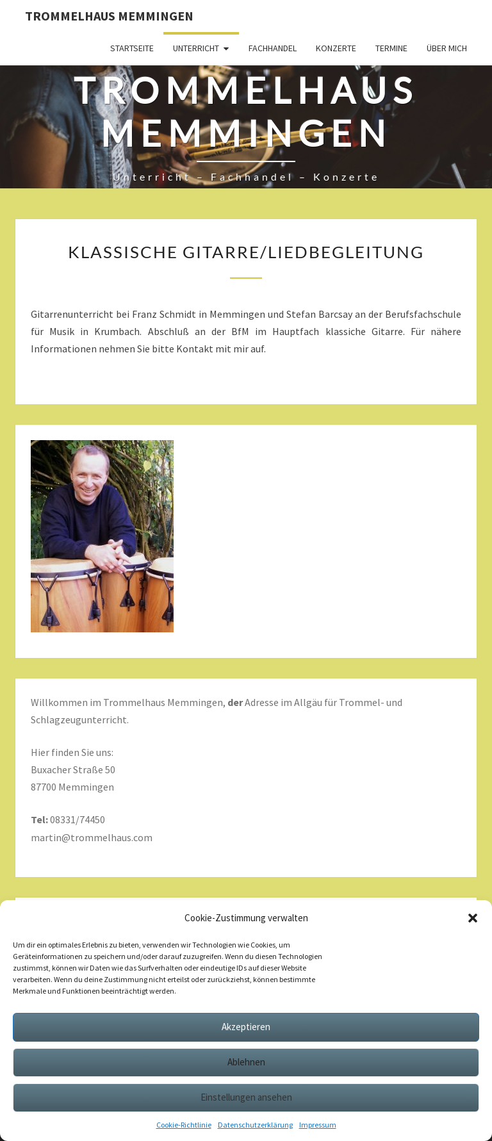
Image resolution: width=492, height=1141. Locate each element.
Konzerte (336, 48)
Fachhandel (273, 48)
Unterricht (196, 48)
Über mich (447, 48)
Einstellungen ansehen (246, 1097)
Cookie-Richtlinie (183, 1124)
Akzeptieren (246, 1027)
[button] (472, 918)
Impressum (317, 1124)
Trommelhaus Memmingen (109, 16)
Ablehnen (246, 1062)
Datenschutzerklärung (255, 1124)
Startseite (132, 48)
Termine (391, 48)
